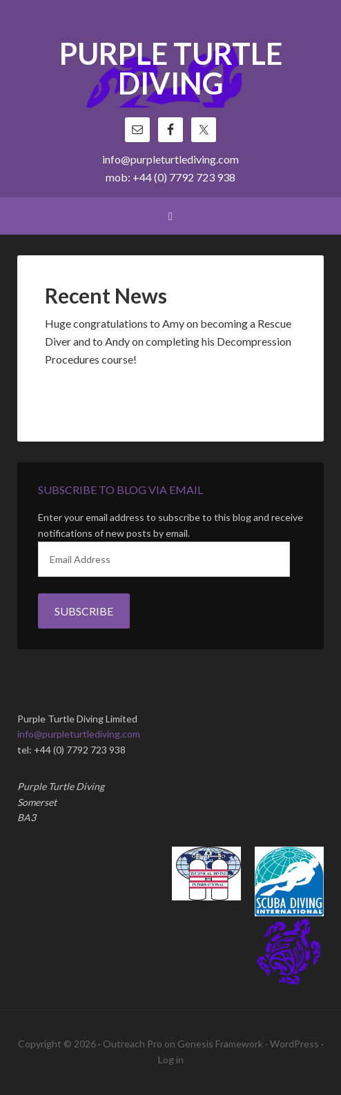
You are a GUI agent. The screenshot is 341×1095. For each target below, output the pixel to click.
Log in (171, 1059)
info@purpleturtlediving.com (170, 159)
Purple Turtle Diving (170, 70)
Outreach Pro (132, 1043)
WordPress (294, 1043)
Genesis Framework (220, 1043)
